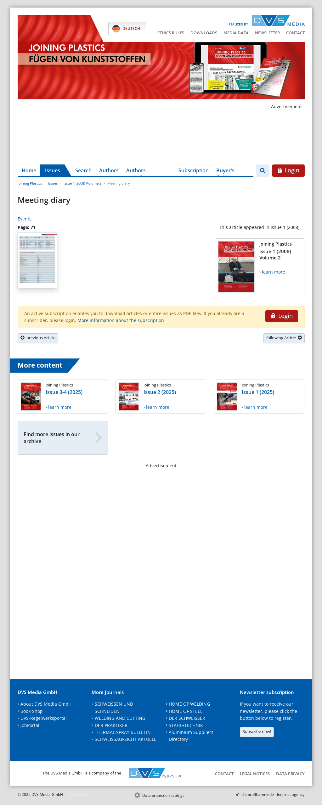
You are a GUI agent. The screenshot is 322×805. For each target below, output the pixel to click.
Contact (295, 33)
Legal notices (255, 773)
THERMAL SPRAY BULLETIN (123, 732)
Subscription (193, 170)
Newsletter (267, 33)
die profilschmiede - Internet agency (272, 794)
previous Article (37, 338)
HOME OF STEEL (185, 711)
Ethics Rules (170, 33)
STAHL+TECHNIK (186, 725)
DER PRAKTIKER (111, 725)
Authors (109, 170)
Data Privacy (290, 773)
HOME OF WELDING (189, 704)
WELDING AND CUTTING (120, 718)
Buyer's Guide (225, 171)
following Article (284, 338)
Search (83, 170)
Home (29, 170)
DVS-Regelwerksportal (43, 718)
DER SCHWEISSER (187, 718)
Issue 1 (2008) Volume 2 (82, 183)
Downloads (203, 33)
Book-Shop (31, 711)
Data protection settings (163, 795)
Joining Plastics (30, 183)
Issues (52, 170)
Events (24, 219)
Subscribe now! (257, 731)
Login (288, 170)
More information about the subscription (120, 320)
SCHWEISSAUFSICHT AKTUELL (125, 739)
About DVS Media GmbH (45, 704)
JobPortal (29, 725)
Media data (236, 33)
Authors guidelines (138, 171)
